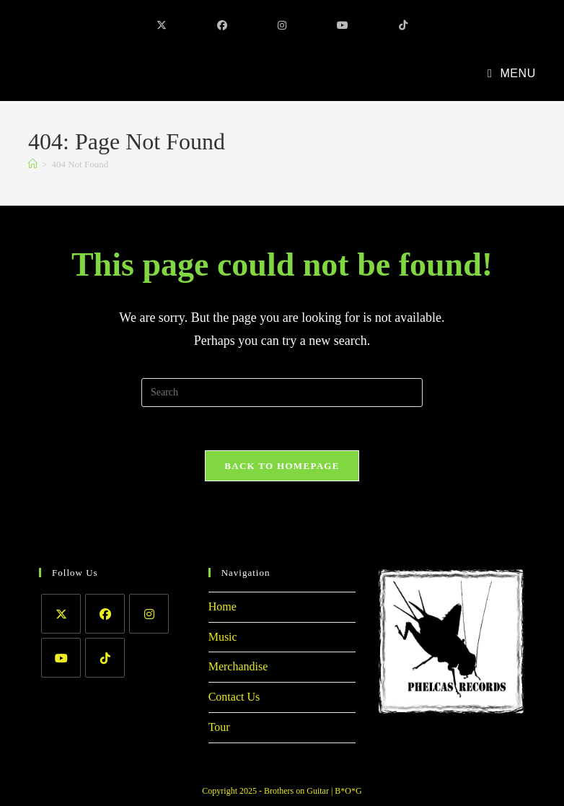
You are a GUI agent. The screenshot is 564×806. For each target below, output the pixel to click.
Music (222, 637)
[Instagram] (149, 614)
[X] (61, 614)
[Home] (33, 164)
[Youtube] (61, 658)
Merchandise (238, 666)
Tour (219, 727)
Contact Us (234, 697)
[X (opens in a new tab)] (161, 26)
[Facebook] (105, 614)
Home (222, 606)
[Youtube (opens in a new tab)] (343, 26)
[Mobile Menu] (512, 73)
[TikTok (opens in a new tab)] (403, 26)
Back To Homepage (281, 465)
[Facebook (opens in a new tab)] (222, 26)
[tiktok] (105, 658)
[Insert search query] (282, 392)
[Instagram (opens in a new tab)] (282, 26)
